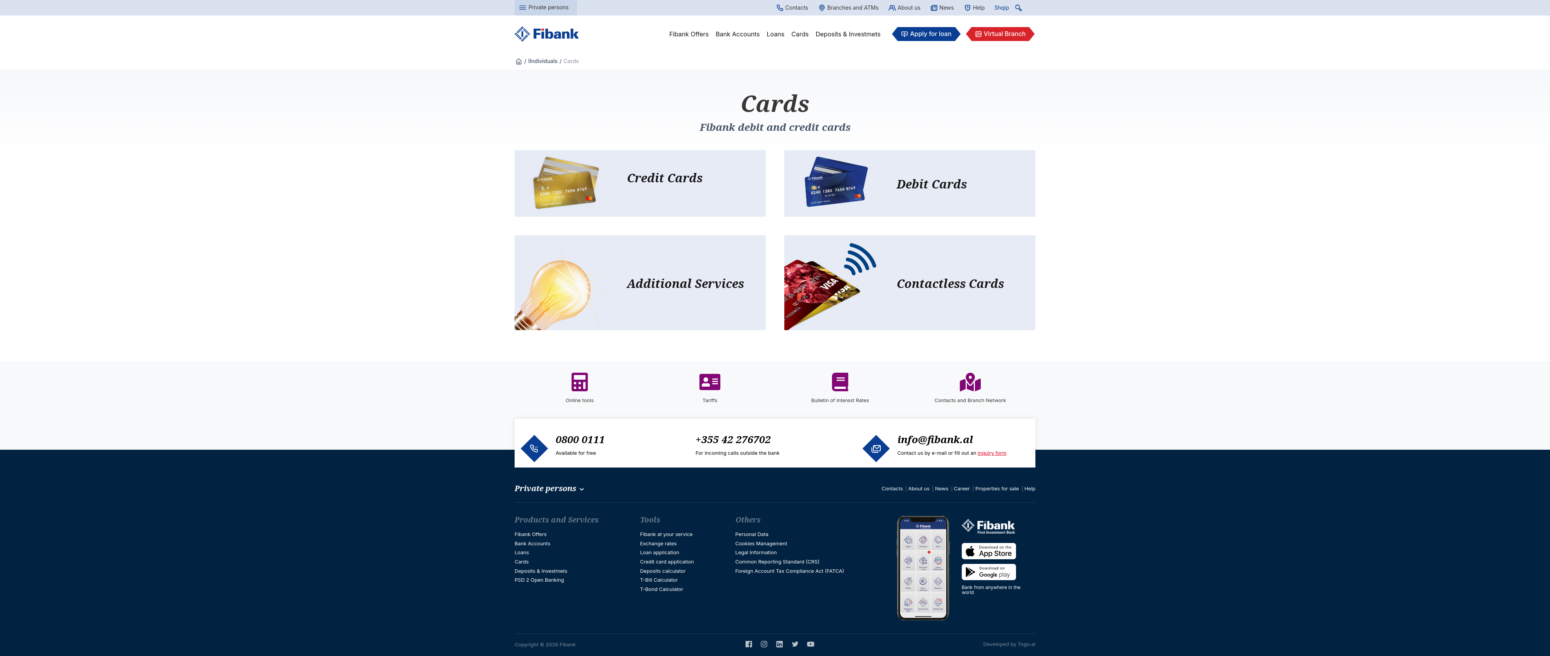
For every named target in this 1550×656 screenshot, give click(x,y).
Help (974, 8)
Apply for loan (926, 34)
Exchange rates (658, 543)
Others (748, 520)
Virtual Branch (1000, 34)
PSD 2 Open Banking (539, 580)
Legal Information (756, 552)
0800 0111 (580, 439)
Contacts (792, 8)
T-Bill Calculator (659, 580)
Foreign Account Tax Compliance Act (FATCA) (789, 571)
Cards (800, 34)
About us (904, 8)
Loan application (659, 552)
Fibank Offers (689, 34)
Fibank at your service (666, 534)
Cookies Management (761, 543)
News (942, 8)
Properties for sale (997, 488)
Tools (650, 520)
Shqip (1001, 7)
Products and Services (557, 520)
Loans (776, 34)
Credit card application (667, 561)
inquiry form (992, 453)
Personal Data (751, 534)
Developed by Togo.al (1009, 644)
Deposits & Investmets (848, 34)
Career (962, 488)
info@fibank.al (935, 439)
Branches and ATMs (848, 8)
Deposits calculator (663, 571)
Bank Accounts (738, 34)
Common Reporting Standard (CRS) (777, 561)
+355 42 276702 (733, 439)
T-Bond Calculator (661, 589)
